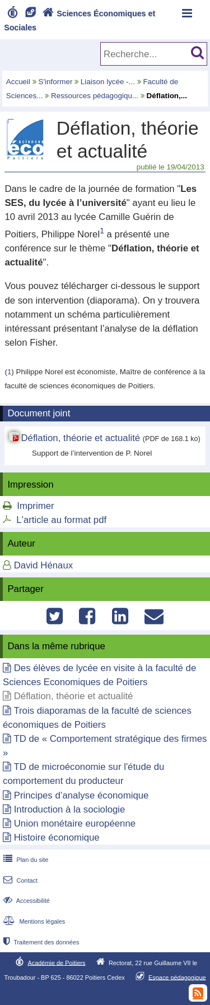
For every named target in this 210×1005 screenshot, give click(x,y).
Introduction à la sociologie (69, 809)
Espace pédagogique (177, 977)
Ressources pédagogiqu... (94, 95)
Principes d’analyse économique (81, 795)
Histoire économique (57, 837)
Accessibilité (25, 900)
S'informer (56, 81)
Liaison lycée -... (108, 81)
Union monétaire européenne (75, 823)
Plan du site (24, 859)
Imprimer (35, 506)
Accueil (18, 81)
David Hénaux (43, 565)
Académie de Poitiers (56, 962)
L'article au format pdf (61, 520)
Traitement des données (40, 942)
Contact (19, 880)
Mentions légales (33, 921)
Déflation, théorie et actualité (80, 438)
